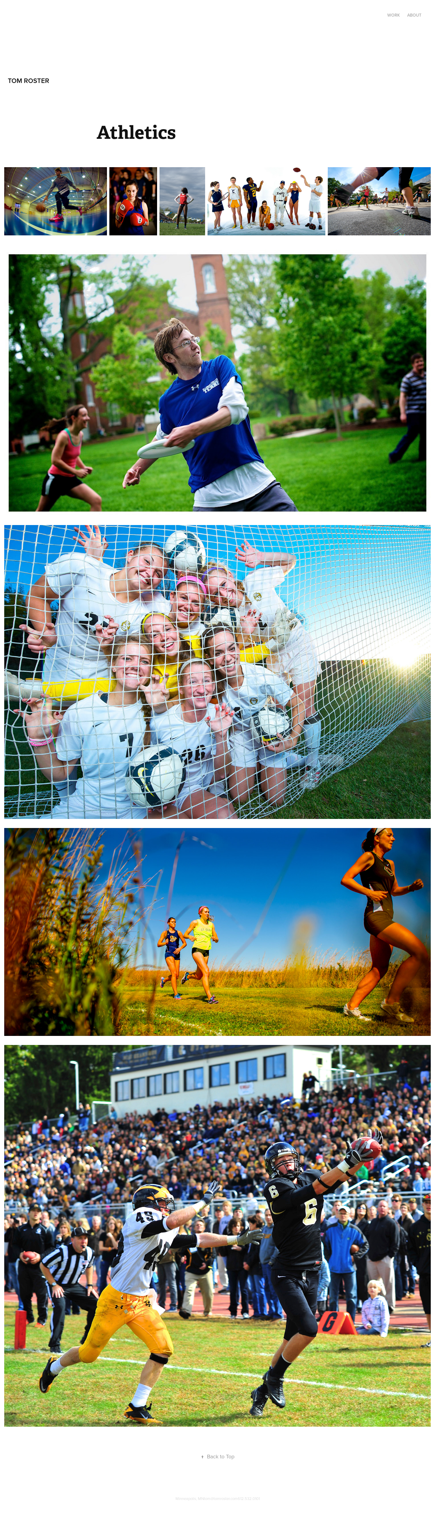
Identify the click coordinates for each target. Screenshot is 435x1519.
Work (393, 15)
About (414, 15)
